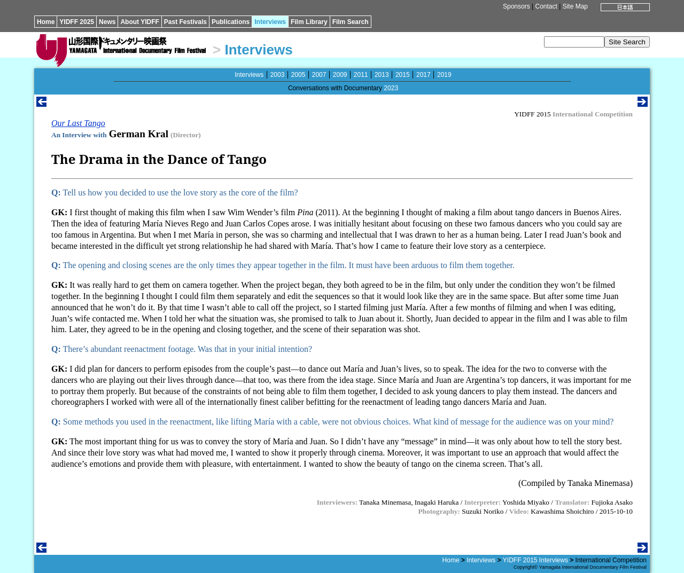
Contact (546, 6)
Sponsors (516, 6)
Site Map (575, 6)
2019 (444, 75)
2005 (298, 75)
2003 (277, 75)
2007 (319, 75)
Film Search (350, 22)
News (107, 22)
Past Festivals (185, 22)
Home (46, 22)
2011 (361, 75)
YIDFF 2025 (76, 22)
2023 (391, 88)
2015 (402, 75)
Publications (231, 22)
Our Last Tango (78, 123)
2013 (382, 75)
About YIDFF (139, 22)
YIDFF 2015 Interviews (535, 560)
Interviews (270, 22)
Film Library (309, 22)
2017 (423, 75)
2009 (340, 75)
